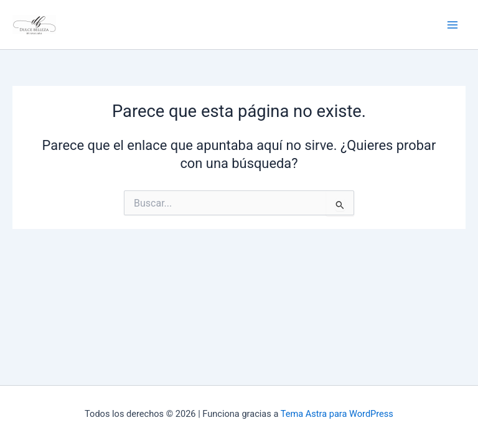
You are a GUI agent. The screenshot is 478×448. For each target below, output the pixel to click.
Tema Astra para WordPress (337, 413)
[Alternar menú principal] (452, 25)
